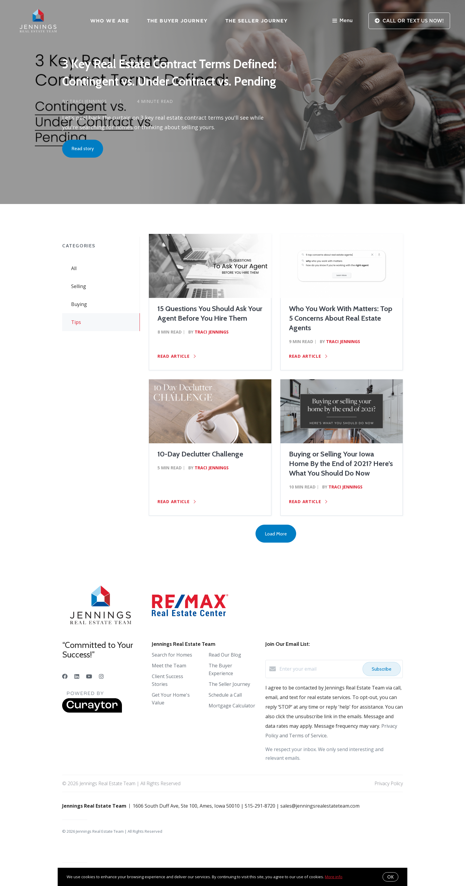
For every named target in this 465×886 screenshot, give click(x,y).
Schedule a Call (225, 695)
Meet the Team (169, 665)
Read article (176, 356)
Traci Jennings (212, 332)
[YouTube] (89, 676)
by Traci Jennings (84, 101)
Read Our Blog (225, 654)
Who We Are (109, 20)
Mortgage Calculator (232, 705)
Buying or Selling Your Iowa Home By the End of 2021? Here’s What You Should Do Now (341, 463)
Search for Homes (172, 654)
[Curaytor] (92, 711)
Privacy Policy (388, 783)
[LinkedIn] (76, 676)
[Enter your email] (319, 669)
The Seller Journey (256, 20)
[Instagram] (101, 676)
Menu (342, 21)
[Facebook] (65, 676)
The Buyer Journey (177, 20)
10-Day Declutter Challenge (200, 454)
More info (333, 876)
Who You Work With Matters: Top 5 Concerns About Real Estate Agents (340, 318)
